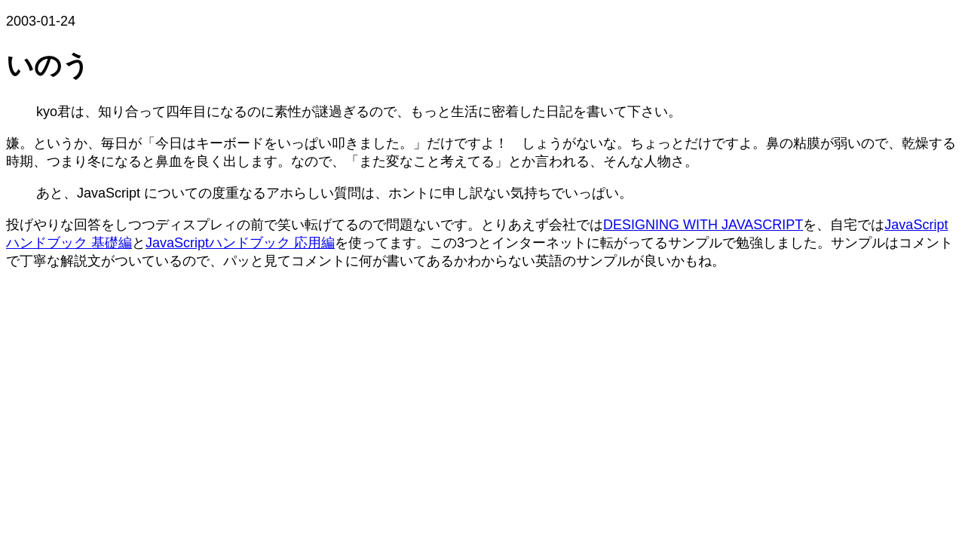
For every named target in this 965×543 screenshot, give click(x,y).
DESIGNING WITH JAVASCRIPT (703, 224)
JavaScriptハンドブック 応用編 (240, 242)
